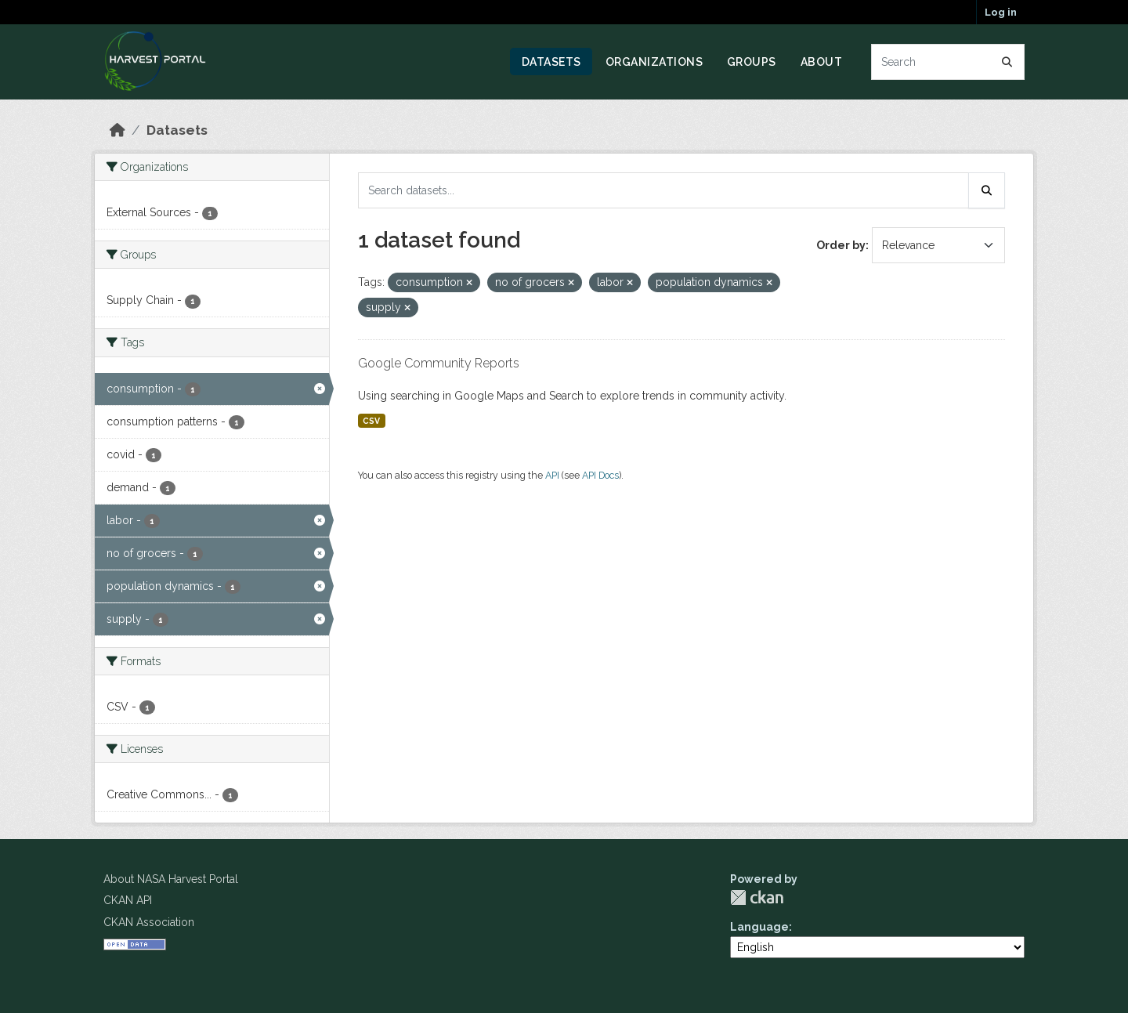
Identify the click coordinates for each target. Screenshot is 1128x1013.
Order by (841, 245)
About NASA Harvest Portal (170, 879)
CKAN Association (148, 922)
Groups (751, 62)
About (822, 62)
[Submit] (1007, 62)
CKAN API (127, 900)
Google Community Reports (438, 363)
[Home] (117, 130)
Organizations (654, 62)
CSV (371, 420)
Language (759, 927)
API (552, 475)
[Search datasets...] (948, 62)
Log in (1001, 12)
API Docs (600, 475)
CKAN (756, 897)
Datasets (551, 62)
